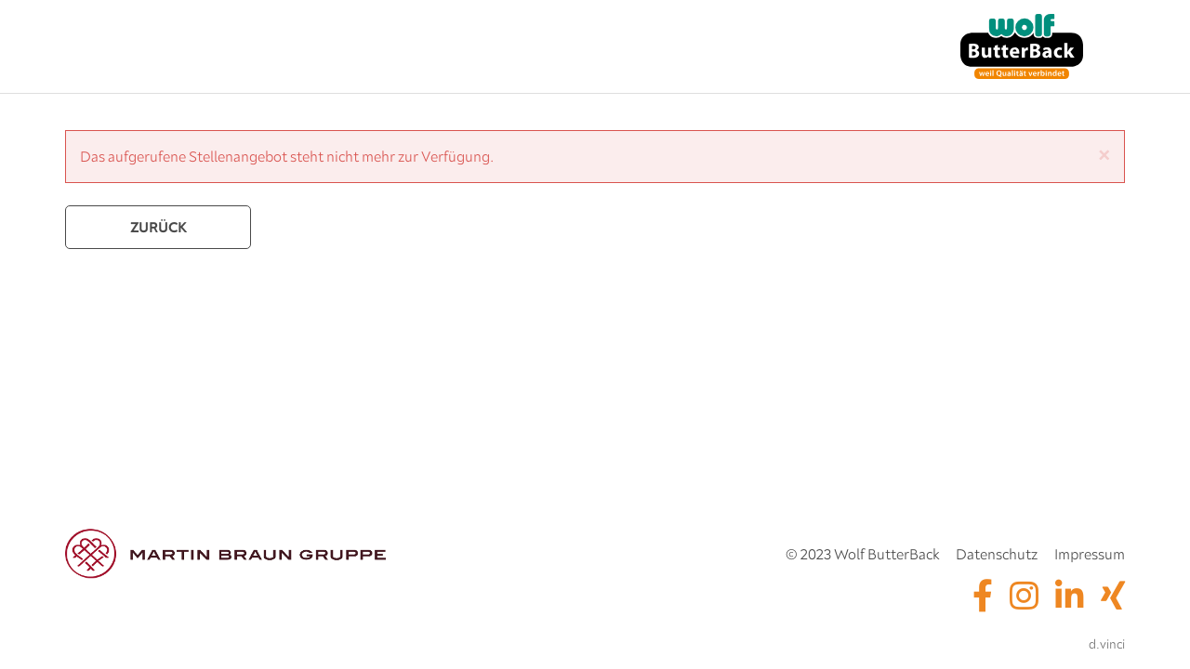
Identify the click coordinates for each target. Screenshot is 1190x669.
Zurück (158, 226)
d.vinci (1107, 643)
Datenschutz (997, 553)
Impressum (1089, 553)
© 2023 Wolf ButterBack (862, 553)
